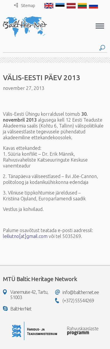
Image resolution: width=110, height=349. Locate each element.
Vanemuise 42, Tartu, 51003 (25, 294)
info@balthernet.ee (77, 292)
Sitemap (24, 5)
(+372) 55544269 (74, 300)
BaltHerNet (17, 308)
